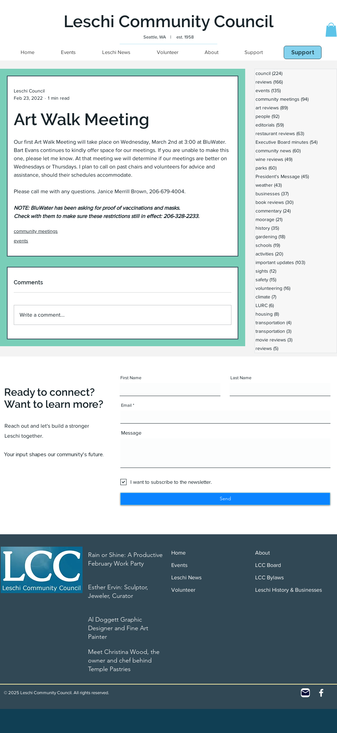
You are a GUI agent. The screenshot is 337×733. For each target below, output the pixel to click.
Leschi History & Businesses (288, 590)
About (262, 553)
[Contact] (305, 692)
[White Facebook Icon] (321, 693)
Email (126, 405)
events (21, 240)
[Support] (303, 52)
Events (179, 565)
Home (178, 553)
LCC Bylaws (269, 577)
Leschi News (186, 577)
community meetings (36, 231)
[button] (331, 30)
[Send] (225, 499)
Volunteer (183, 590)
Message (131, 432)
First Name (130, 377)
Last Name (240, 377)
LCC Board (268, 565)
